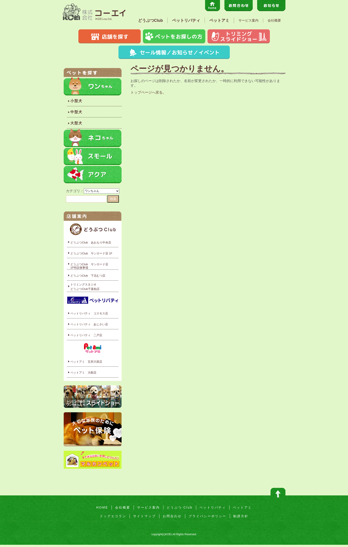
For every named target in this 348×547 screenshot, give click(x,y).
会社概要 (274, 20)
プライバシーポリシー (207, 516)
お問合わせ (172, 516)
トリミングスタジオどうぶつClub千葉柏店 (85, 287)
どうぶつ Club (180, 507)
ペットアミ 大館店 (83, 372)
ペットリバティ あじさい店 (89, 324)
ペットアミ (219, 20)
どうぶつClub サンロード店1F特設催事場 (89, 266)
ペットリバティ (186, 20)
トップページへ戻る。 (148, 92)
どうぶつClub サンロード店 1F (91, 253)
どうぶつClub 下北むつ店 (87, 275)
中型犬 (76, 112)
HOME (102, 507)
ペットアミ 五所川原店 (86, 361)
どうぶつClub (150, 20)
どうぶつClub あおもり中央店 (90, 242)
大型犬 (76, 123)
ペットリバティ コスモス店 (89, 313)
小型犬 (76, 101)
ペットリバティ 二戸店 (86, 335)
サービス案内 (248, 20)
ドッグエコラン (113, 516)
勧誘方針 (240, 516)
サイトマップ (144, 516)
